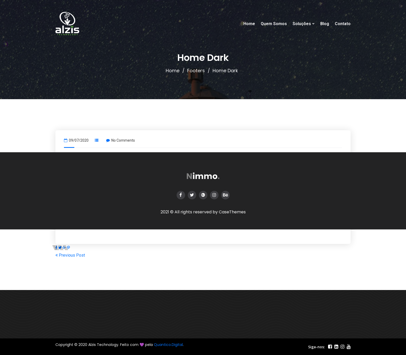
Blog (324, 23)
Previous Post (70, 255)
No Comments (120, 140)
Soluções (302, 23)
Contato (343, 23)
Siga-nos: (316, 346)
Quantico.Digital (168, 344)
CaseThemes (232, 212)
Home (249, 23)
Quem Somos (274, 23)
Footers (196, 70)
